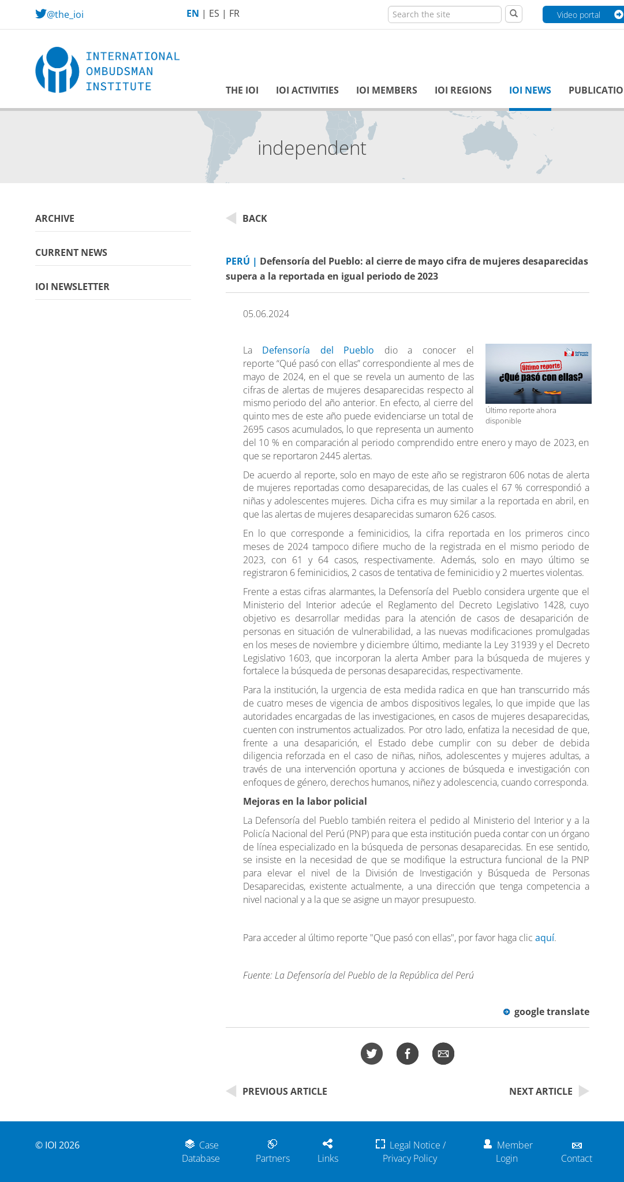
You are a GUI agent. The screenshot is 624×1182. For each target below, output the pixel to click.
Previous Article (276, 1091)
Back (246, 218)
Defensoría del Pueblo (318, 350)
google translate (546, 1011)
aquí (544, 937)
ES (214, 13)
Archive (54, 218)
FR (234, 13)
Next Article (549, 1091)
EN (192, 13)
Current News (71, 252)
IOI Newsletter (72, 286)
